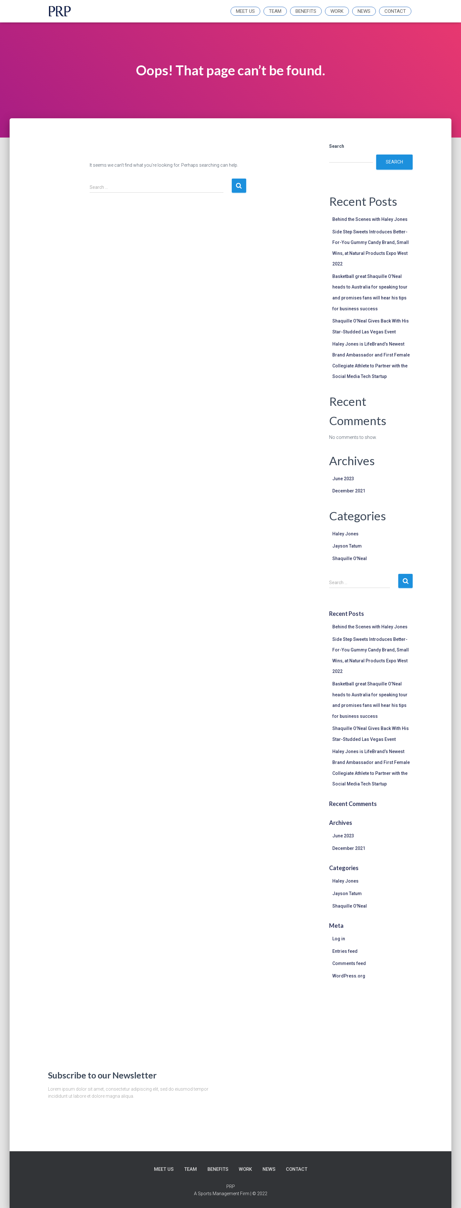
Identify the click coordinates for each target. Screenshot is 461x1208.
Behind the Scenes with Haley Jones (370, 219)
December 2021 (348, 490)
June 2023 (343, 478)
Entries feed (345, 951)
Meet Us (245, 11)
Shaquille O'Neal (349, 558)
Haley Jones (345, 533)
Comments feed (349, 963)
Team (275, 11)
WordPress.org (348, 975)
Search (336, 146)
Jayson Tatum (347, 546)
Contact (395, 11)
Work (337, 11)
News (364, 11)
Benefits (305, 11)
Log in (338, 938)
